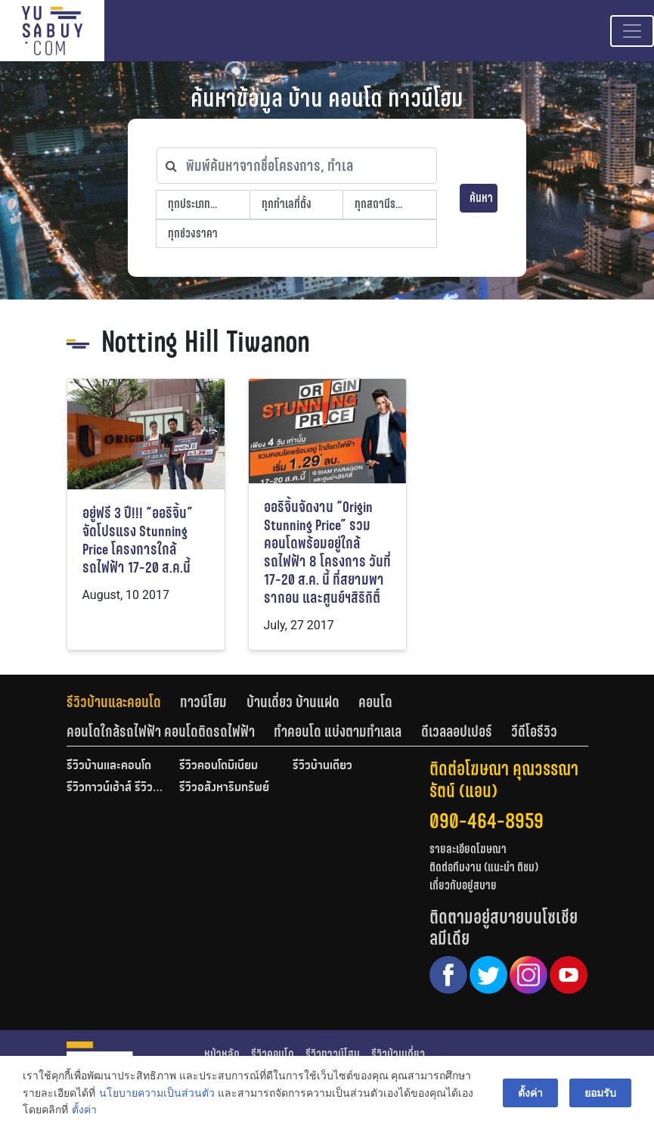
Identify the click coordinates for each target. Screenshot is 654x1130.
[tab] (124, 702)
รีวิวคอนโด (272, 1054)
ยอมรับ (600, 1093)
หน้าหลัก (222, 1054)
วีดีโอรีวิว (534, 731)
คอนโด (375, 701)
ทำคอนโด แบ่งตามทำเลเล (337, 731)
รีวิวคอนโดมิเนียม (218, 766)
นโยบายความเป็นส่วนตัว (156, 1093)
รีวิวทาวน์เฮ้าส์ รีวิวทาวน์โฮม (116, 788)
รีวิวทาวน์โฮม (332, 1054)
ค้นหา (481, 197)
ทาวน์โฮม (203, 701)
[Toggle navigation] (632, 31)
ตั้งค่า (83, 1110)
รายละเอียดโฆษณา (468, 849)
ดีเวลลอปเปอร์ (456, 731)
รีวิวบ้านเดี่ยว (322, 766)
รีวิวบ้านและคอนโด (114, 701)
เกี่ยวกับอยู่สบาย (463, 885)
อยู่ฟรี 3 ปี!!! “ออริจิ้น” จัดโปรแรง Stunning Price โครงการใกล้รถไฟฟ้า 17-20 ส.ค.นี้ (137, 540)
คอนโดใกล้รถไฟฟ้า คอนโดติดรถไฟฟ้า (161, 731)
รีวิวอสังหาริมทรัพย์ (224, 788)
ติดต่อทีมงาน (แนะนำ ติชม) (483, 867)
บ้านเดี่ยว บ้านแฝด (292, 701)
